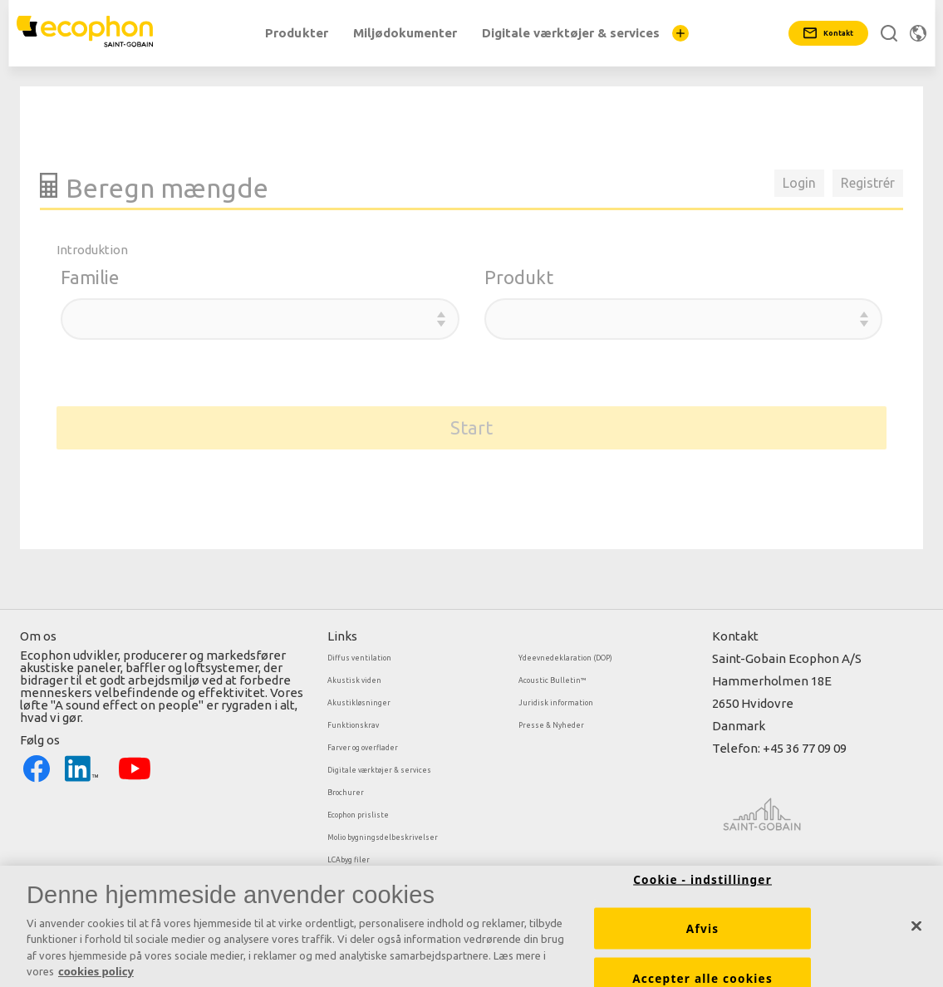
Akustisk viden (354, 680)
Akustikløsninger (358, 703)
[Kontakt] (828, 33)
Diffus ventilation (359, 658)
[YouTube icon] (135, 768)
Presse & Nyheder (551, 725)
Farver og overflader (362, 748)
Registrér (868, 182)
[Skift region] (918, 33)
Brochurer (345, 792)
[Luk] (916, 931)
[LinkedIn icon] (81, 768)
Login (799, 182)
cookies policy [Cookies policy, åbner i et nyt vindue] (96, 977)
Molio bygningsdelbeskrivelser (382, 837)
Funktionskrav (353, 725)
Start (471, 427)
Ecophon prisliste (358, 815)
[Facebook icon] (36, 768)
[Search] (889, 33)
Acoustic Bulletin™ (552, 680)
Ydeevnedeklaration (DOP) (565, 658)
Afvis (702, 933)
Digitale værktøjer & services (379, 770)
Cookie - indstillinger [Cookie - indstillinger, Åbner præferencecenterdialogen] (702, 884)
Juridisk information (555, 703)
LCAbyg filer (348, 860)
